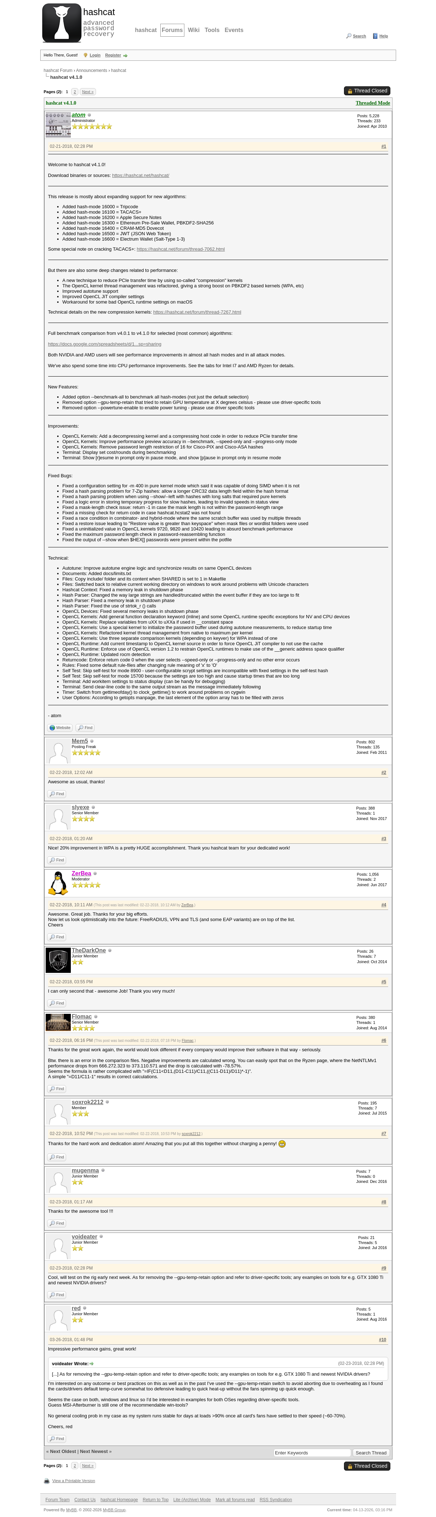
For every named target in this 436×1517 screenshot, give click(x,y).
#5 (383, 981)
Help (384, 36)
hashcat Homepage (119, 1499)
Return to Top (156, 1499)
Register (113, 55)
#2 (383, 772)
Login (95, 55)
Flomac (82, 1016)
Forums (172, 30)
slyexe (81, 807)
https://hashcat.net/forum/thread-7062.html (181, 249)
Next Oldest (63, 1451)
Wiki (194, 30)
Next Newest (93, 1451)
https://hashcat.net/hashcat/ (140, 175)
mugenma (85, 1170)
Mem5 (80, 741)
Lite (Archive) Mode (192, 1499)
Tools (212, 30)
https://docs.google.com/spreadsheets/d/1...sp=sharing (104, 344)
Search (359, 36)
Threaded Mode (373, 103)
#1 (383, 146)
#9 (383, 1268)
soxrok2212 (88, 1102)
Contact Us (85, 1499)
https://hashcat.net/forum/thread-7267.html (197, 312)
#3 (383, 838)
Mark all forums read (235, 1499)
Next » (88, 92)
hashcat (146, 30)
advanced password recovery (97, 22)
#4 (383, 904)
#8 (383, 1201)
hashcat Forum (58, 70)
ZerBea (187, 905)
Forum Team (58, 1499)
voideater (84, 1237)
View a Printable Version (73, 1481)
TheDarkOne (89, 950)
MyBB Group (114, 1510)
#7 (383, 1133)
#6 (383, 1040)
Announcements (91, 70)
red (76, 1308)
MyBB (71, 1510)
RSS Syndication (276, 1499)
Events (234, 30)
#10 (382, 1339)
